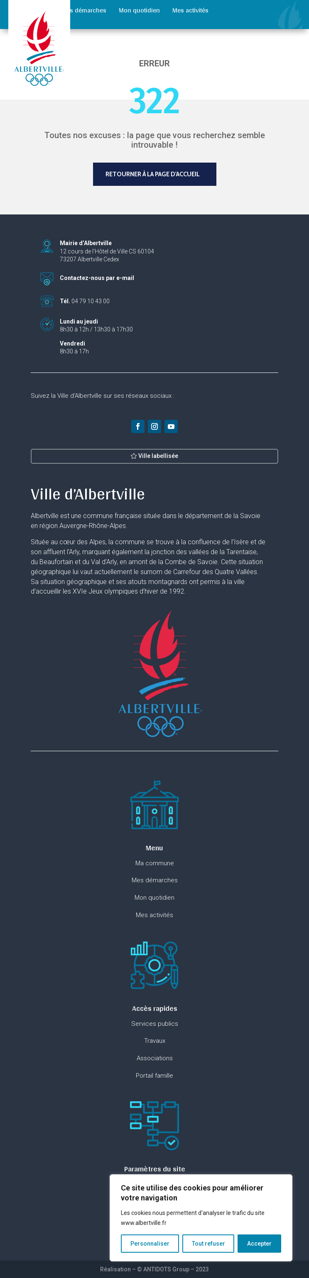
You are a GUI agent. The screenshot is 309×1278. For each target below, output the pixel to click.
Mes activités (190, 10)
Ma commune (29, 10)
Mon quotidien (139, 10)
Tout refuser (208, 1243)
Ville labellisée (158, 461)
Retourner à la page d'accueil (152, 174)
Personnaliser (149, 1243)
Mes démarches (83, 10)
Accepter (259, 1243)
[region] (201, 1217)
